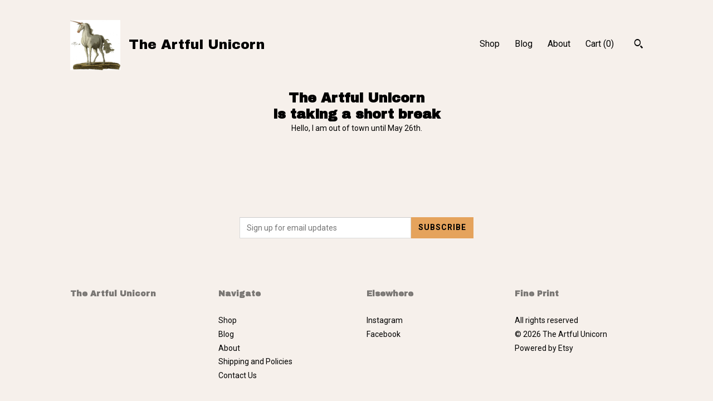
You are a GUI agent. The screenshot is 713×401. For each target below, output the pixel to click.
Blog (524, 43)
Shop (490, 43)
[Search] (638, 45)
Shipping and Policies (255, 361)
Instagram (385, 320)
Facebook (384, 334)
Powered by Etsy (544, 348)
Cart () (599, 43)
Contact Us (237, 375)
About (559, 43)
